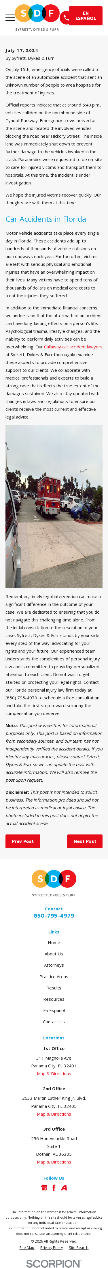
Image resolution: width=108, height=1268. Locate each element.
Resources (54, 999)
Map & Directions (54, 1073)
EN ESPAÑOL (85, 16)
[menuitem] (26, 1248)
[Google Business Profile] (44, 1188)
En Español (54, 1010)
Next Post (85, 841)
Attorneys (54, 965)
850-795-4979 (54, 916)
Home (54, 942)
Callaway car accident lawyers (73, 347)
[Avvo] (64, 1188)
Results (53, 988)
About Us (54, 954)
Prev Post (23, 841)
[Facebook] (54, 1188)
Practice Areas (53, 976)
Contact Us (54, 1021)
